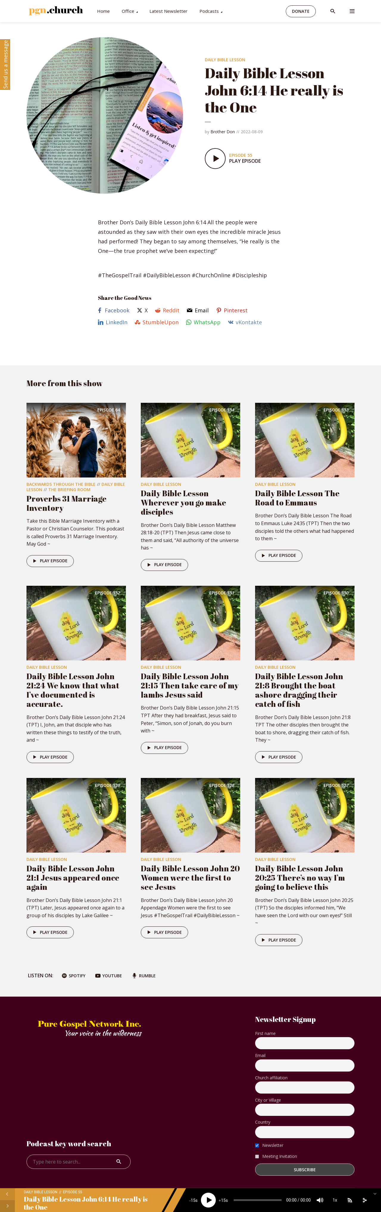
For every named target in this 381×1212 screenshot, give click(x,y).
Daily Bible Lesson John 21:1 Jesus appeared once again (72, 877)
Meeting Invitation (276, 1156)
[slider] (258, 1200)
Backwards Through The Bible (61, 484)
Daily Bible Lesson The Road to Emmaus (297, 498)
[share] (364, 1200)
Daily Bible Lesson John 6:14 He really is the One (86, 1203)
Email (260, 1055)
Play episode (49, 561)
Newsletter (269, 1145)
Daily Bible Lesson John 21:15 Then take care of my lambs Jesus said (190, 685)
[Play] (208, 1200)
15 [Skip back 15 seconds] (193, 1200)
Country (262, 1122)
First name (265, 1033)
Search (118, 1161)
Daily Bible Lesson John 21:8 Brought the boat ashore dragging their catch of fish (299, 690)
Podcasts (209, 11)
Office (128, 11)
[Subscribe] (349, 1200)
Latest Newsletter (168, 11)
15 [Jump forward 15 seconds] (223, 1200)
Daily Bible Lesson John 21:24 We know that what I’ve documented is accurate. (72, 690)
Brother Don (222, 131)
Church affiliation (271, 1078)
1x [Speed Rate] (335, 1200)
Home (103, 11)
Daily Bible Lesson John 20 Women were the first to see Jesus (190, 877)
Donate (301, 11)
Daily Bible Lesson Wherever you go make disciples (183, 502)
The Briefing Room (69, 489)
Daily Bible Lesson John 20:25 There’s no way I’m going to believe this (300, 877)
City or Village (268, 1100)
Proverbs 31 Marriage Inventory (66, 503)
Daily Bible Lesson (225, 59)
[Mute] (320, 1200)
